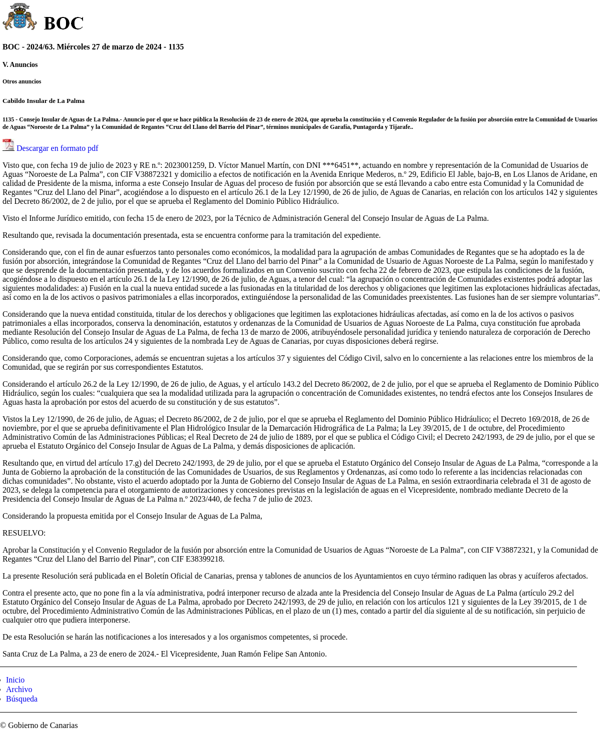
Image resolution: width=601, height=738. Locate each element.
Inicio (15, 680)
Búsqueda (22, 699)
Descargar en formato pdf (57, 148)
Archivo (19, 689)
